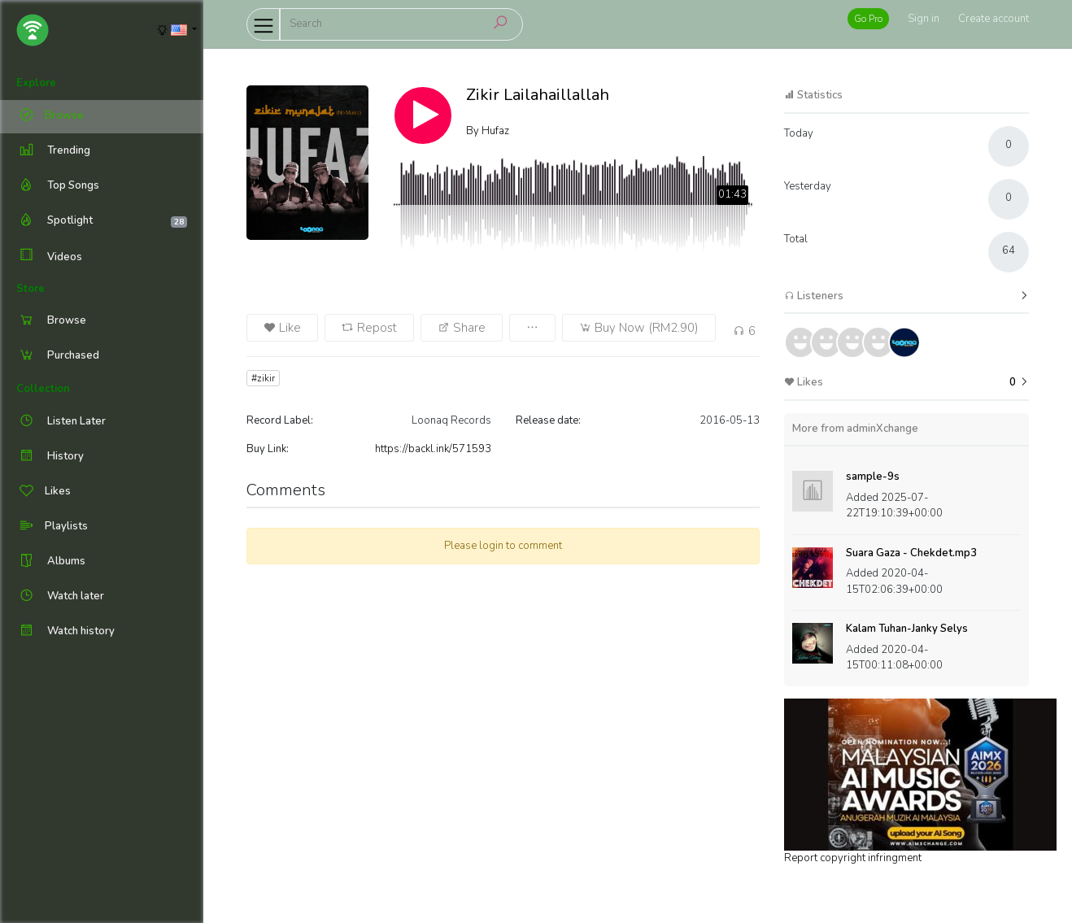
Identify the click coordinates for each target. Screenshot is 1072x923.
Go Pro (868, 18)
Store (30, 288)
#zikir (263, 378)
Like (282, 328)
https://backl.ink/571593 (433, 449)
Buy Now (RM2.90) (639, 328)
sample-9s (873, 476)
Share (462, 328)
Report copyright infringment (853, 858)
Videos (49, 256)
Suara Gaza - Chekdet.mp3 (911, 553)
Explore (36, 83)
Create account (993, 18)
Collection (43, 388)
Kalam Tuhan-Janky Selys (907, 628)
